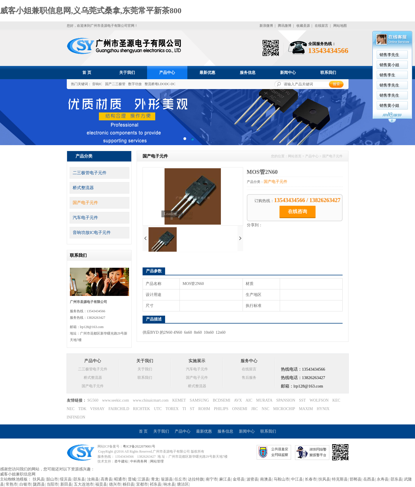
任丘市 (180, 479)
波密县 (252, 479)
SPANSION (285, 400)
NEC (71, 409)
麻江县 (225, 479)
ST (192, 409)
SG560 (92, 400)
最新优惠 (207, 72)
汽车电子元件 (85, 217)
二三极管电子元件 (89, 173)
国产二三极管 (115, 84)
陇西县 (39, 484)
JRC (254, 409)
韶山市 (52, 479)
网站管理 (157, 461)
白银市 (25, 484)
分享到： (255, 225)
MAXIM (306, 409)
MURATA (264, 400)
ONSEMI (239, 409)
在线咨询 (297, 211)
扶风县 (39, 479)
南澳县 (266, 479)
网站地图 (340, 26)
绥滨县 (66, 479)
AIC (248, 400)
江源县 (143, 479)
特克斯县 (340, 479)
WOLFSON (319, 400)
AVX (238, 400)
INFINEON (76, 417)
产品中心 (167, 72)
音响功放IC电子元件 (92, 232)
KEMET (179, 400)
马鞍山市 (281, 479)
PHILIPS (221, 409)
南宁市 (212, 479)
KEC (336, 400)
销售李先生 (389, 55)
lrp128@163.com (92, 327)
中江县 (297, 479)
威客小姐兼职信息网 (17, 474)
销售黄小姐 (389, 65)
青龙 (155, 479)
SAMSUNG (199, 400)
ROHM (204, 409)
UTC (158, 409)
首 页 (86, 72)
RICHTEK (141, 409)
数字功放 (135, 84)
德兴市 (115, 484)
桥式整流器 (83, 187)
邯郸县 (355, 479)
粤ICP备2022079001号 (139, 446)
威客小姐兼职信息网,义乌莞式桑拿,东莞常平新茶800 (90, 10)
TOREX (171, 409)
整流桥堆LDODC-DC (160, 84)
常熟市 (11, 484)
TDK (82, 409)
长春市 (311, 479)
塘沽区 (183, 484)
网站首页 (294, 156)
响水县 (169, 484)
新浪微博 (266, 26)
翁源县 (167, 479)
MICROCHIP (284, 409)
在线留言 (321, 26)
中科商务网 (138, 461)
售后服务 (249, 377)
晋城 (132, 479)
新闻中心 (288, 72)
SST (302, 400)
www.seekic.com (115, 400)
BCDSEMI (221, 400)
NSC (265, 409)
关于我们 (127, 72)
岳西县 (369, 479)
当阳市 (52, 484)
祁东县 (155, 484)
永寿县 (383, 479)
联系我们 (328, 72)
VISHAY (97, 409)
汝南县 (93, 479)
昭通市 (120, 479)
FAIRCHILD (118, 409)
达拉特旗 (196, 479)
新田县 (66, 484)
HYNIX (323, 409)
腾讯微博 (284, 26)
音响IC (97, 84)
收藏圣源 (303, 26)
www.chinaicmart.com (150, 400)
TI (184, 409)
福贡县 (101, 484)
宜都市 (142, 484)
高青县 (106, 479)
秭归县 (128, 484)
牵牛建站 (121, 461)
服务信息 (248, 72)
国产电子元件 (85, 202)
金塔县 (239, 479)
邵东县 (79, 479)
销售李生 (387, 75)
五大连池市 (84, 484)
